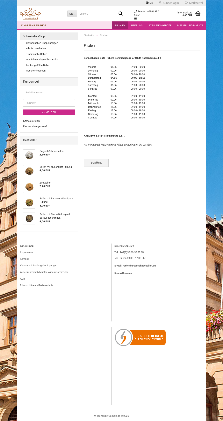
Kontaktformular (123, 273)
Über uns (137, 25)
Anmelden (49, 112)
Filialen (120, 25)
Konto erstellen (31, 120)
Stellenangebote (159, 25)
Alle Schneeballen (36, 48)
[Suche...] (72, 13)
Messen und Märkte (190, 25)
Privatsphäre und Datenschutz (36, 285)
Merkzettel (194, 3)
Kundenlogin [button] (169, 3)
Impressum (26, 252)
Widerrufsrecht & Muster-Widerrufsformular (44, 272)
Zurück (96, 162)
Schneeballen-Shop (33, 25)
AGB (22, 278)
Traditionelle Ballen (36, 54)
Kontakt (24, 258)
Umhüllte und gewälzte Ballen (42, 59)
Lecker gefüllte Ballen (38, 65)
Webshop (99, 415)
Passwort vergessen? (35, 126)
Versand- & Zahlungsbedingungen (38, 265)
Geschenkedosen (36, 70)
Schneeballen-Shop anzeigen (42, 42)
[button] (149, 3)
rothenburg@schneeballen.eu (139, 265)
